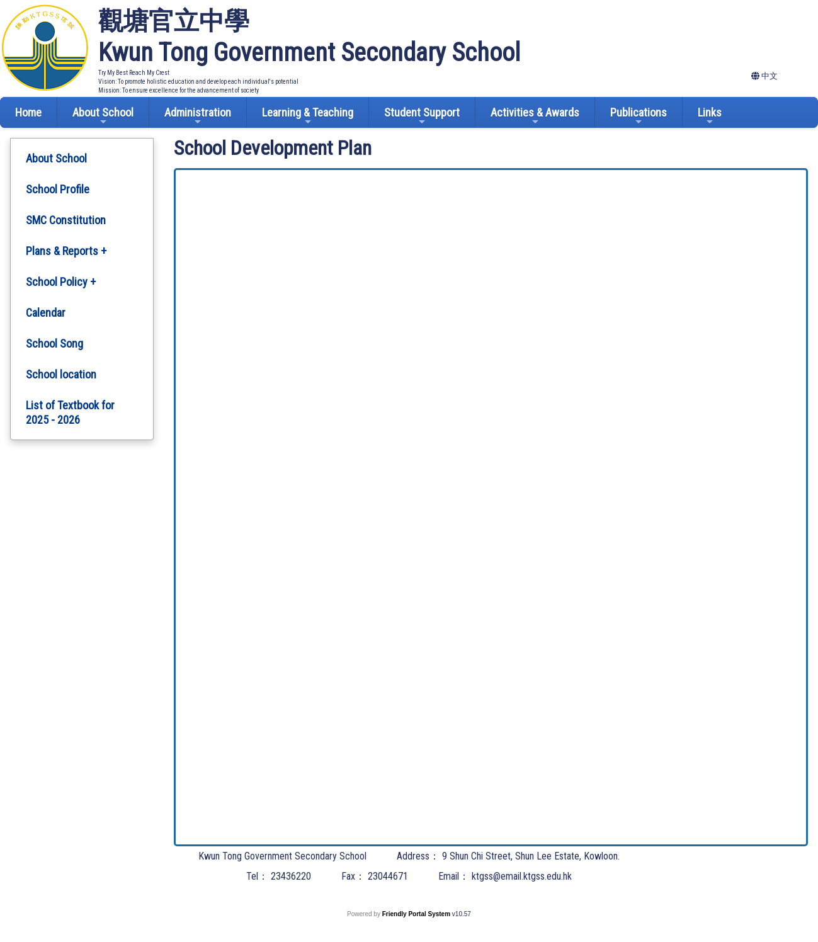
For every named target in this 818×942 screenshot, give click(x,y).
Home (28, 112)
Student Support (422, 116)
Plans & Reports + (66, 251)
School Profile (57, 189)
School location (61, 374)
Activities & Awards (535, 116)
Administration (197, 116)
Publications (638, 116)
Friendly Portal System (417, 914)
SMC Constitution (66, 220)
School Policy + (61, 281)
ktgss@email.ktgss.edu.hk (522, 876)
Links (710, 116)
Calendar (45, 312)
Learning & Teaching (307, 116)
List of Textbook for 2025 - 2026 (70, 412)
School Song (54, 343)
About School (102, 116)
